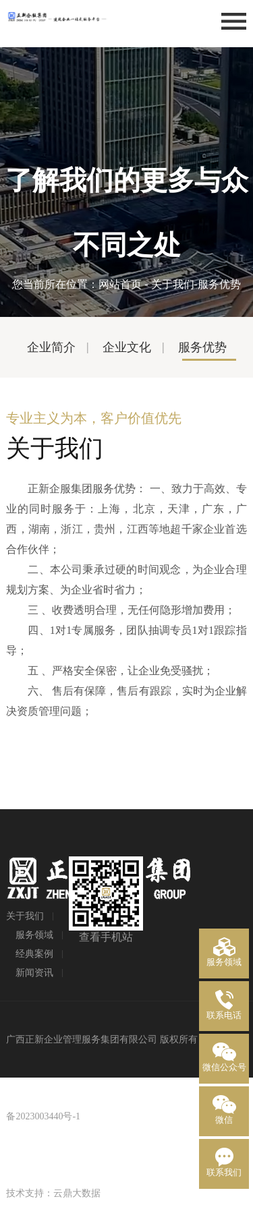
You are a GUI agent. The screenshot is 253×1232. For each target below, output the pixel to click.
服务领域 (34, 935)
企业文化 (127, 347)
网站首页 (120, 284)
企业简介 (51, 347)
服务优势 (202, 347)
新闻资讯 (34, 973)
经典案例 (34, 954)
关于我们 (172, 284)
